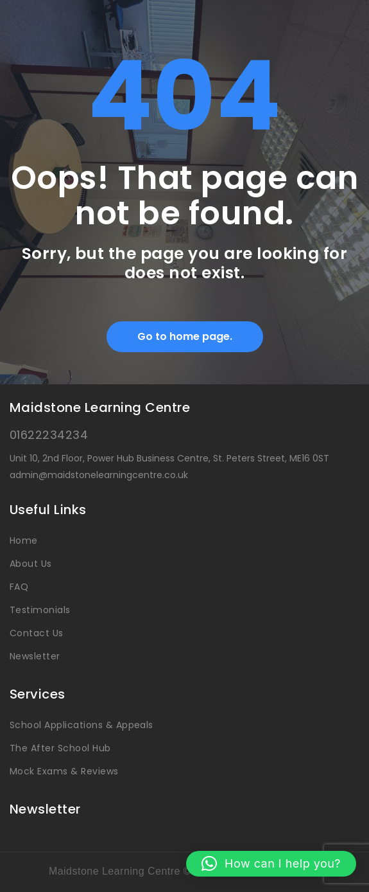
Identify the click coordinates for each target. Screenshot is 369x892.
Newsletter (35, 656)
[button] (271, 864)
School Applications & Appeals (81, 724)
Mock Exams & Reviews (64, 771)
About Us (31, 563)
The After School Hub (60, 748)
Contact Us (37, 633)
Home (24, 540)
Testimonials (40, 609)
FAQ (19, 586)
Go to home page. (184, 336)
